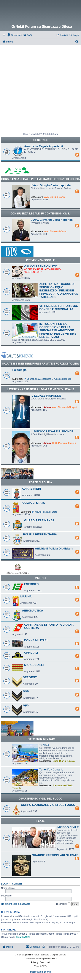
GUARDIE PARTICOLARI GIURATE (55, 855)
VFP (26, 705)
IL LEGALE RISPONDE (46, 395)
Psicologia (19, 369)
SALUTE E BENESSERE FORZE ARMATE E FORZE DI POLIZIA (40, 363)
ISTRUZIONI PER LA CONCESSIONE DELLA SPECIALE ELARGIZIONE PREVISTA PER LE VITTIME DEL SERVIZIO (57, 330)
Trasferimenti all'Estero (40, 738)
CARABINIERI (31, 488)
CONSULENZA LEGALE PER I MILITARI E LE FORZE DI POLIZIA (40, 179)
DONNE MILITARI (35, 640)
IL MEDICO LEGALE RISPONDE (52, 431)
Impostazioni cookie (40, 972)
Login (4, 883)
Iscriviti (17, 883)
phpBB (28, 954)
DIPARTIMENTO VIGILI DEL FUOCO (40, 798)
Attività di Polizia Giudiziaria (54, 548)
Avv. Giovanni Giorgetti (65, 407)
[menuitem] (14, 35)
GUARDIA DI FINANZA (39, 520)
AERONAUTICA (32, 610)
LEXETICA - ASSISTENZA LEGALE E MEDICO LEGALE (40, 389)
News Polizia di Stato (44, 511)
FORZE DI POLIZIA (40, 482)
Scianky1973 (23, 937)
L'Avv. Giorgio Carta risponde (51, 185)
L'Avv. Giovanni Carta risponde (52, 219)
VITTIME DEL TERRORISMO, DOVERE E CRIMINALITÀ (58, 307)
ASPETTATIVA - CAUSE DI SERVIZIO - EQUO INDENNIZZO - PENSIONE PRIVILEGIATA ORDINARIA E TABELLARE (58, 290)
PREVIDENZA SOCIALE (40, 260)
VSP (26, 691)
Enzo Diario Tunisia (64, 761)
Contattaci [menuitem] (33, 946)
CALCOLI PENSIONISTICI (41, 266)
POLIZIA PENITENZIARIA (40, 534)
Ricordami (63, 904)
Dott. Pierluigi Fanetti (64, 443)
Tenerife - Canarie (51, 769)
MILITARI (40, 577)
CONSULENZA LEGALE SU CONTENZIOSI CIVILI (41, 213)
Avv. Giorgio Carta (54, 197)
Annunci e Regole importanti (43, 146)
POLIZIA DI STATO (33, 502)
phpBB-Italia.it (50, 958)
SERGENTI (30, 677)
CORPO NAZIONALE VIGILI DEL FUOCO (48, 804)
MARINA (26, 596)
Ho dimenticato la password (15, 904)
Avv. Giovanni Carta (55, 231)
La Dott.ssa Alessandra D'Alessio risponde (47, 379)
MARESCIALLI (34, 665)
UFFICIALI (31, 652)
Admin (47, 407)
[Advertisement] (40, 88)
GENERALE (40, 140)
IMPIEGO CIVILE (68, 827)
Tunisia (44, 745)
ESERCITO (31, 584)
